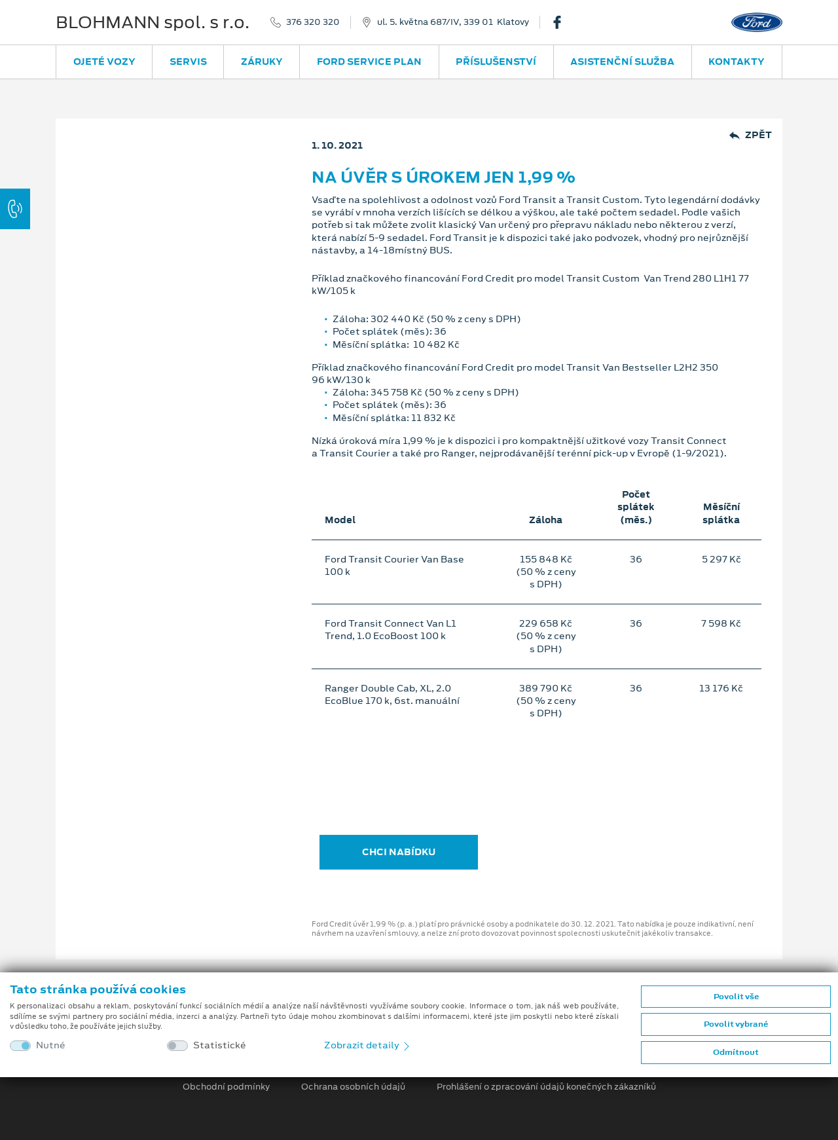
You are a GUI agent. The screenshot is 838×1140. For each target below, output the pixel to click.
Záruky (262, 61)
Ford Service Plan (369, 61)
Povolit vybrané (736, 1024)
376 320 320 (313, 22)
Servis (188, 61)
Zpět (750, 135)
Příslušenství (496, 61)
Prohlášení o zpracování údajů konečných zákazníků (546, 1087)
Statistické (219, 1045)
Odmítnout (736, 1052)
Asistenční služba (622, 61)
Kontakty (736, 61)
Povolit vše (736, 996)
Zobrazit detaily (368, 1045)
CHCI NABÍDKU (398, 851)
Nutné (50, 1045)
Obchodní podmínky (226, 1087)
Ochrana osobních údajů (353, 1087)
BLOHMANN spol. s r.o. (152, 22)
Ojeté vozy (104, 61)
